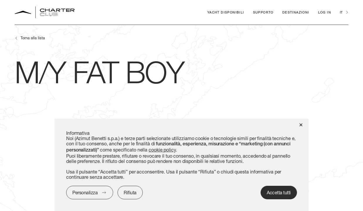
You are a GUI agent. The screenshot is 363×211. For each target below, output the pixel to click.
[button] (301, 124)
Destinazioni (295, 12)
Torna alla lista (33, 37)
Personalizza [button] (85, 192)
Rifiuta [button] (130, 192)
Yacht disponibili (225, 12)
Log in (324, 12)
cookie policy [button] (162, 149)
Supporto (263, 12)
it (341, 12)
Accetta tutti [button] (279, 192)
